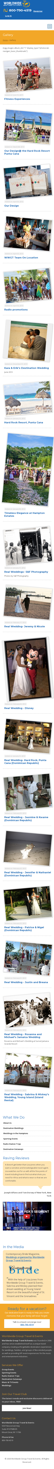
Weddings (6, 1385)
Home (5, 40)
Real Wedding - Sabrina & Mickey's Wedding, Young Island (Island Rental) (26, 1097)
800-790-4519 (27, 1324)
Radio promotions (16, 309)
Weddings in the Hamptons (15, 1133)
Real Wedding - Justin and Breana (26, 982)
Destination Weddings (13, 1128)
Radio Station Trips (12, 1144)
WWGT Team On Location (21, 257)
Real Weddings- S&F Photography (26, 571)
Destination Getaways (13, 1149)
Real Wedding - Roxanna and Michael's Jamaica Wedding (23, 1036)
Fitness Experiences (17, 98)
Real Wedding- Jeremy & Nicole (24, 626)
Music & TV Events (10, 1382)
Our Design (11, 205)
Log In (8, 16)
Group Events (8, 1369)
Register (38, 11)
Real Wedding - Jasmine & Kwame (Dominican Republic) (26, 819)
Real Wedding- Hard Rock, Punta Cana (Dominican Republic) (25, 761)
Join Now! (27, 1408)
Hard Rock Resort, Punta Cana (23, 422)
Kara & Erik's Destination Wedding (26, 368)
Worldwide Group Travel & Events (17, 1340)
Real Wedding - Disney (19, 708)
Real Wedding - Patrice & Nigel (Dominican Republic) (24, 929)
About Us (7, 1123)
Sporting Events (10, 1138)
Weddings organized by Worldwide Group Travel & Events (25, 1259)
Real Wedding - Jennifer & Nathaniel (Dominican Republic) (27, 874)
